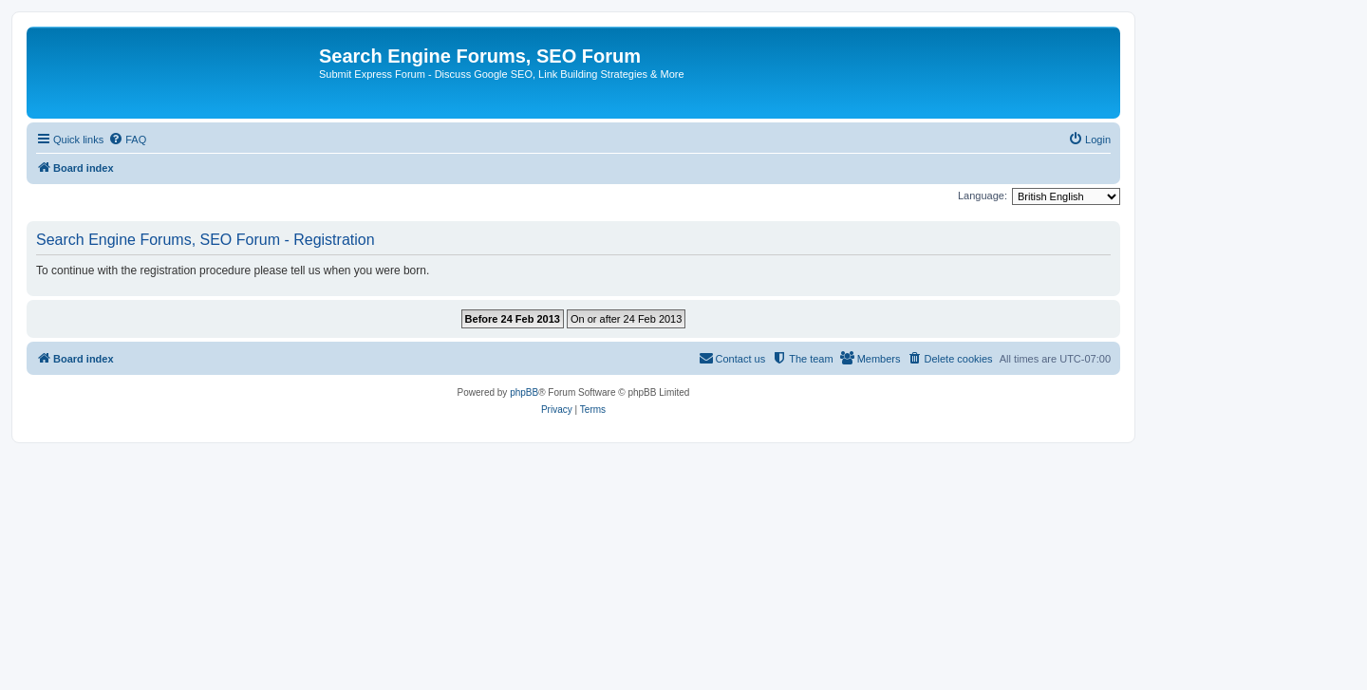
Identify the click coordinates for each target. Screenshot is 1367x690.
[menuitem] (127, 139)
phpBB (524, 392)
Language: (982, 195)
